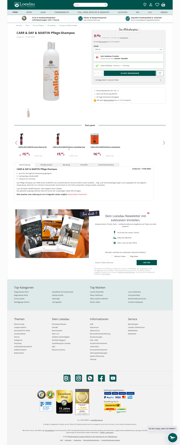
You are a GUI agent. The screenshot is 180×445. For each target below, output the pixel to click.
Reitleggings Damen (22, 302)
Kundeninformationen (98, 343)
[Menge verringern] (95, 73)
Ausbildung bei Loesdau (61, 343)
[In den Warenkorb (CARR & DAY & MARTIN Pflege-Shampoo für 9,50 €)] (130, 73)
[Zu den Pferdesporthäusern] (145, 5)
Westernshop (19, 324)
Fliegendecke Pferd (21, 292)
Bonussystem (103, 42)
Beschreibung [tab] (25, 165)
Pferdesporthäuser (59, 324)
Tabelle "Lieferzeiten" (107, 432)
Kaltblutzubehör (20, 350)
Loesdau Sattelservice (136, 327)
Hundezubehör (20, 334)
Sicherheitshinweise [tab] (106, 165)
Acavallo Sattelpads (135, 302)
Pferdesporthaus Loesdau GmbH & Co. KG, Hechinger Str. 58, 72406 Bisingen (92, 437)
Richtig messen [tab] (46, 165)
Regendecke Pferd (21, 295)
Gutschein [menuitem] (122, 12)
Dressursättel (19, 299)
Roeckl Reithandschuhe (137, 299)
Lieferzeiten (94, 346)
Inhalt (100, 46)
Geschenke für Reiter (22, 330)
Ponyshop (18, 343)
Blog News (134, 256)
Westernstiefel (57, 295)
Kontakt (55, 327)
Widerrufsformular (97, 356)
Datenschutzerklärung (126, 272)
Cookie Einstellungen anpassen (110, 440)
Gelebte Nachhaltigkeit (61, 337)
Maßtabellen (133, 330)
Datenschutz (95, 330)
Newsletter (132, 334)
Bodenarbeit (19, 353)
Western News (120, 256)
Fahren (17, 337)
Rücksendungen (96, 337)
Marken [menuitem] (164, 12)
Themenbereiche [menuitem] (61, 12)
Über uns (55, 334)
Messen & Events (58, 350)
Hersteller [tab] (84, 165)
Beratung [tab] (66, 165)
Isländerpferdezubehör (23, 346)
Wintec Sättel (95, 302)
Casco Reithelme (134, 292)
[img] (163, 6)
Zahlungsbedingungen (98, 353)
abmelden (106, 274)
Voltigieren (18, 340)
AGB (91, 324)
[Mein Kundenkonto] (150, 6)
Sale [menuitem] (150, 12)
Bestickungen (133, 324)
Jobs (53, 346)
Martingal (56, 299)
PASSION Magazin (59, 340)
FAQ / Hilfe (94, 340)
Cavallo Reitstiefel (97, 292)
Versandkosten (124, 38)
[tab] (28, 113)
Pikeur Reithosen (96, 295)
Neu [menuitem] (137, 12)
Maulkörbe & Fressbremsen (62, 292)
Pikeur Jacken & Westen (99, 299)
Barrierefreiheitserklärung (100, 334)
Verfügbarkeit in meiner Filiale (107, 80)
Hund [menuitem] (43, 12)
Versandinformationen (98, 350)
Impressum (94, 327)
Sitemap (93, 359)
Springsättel (57, 302)
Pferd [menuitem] (15, 12)
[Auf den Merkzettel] (159, 73)
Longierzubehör (20, 327)
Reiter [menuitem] (29, 12)
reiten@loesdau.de (97, 420)
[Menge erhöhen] (101, 73)
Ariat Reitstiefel (134, 295)
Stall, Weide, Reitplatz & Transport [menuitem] (93, 12)
